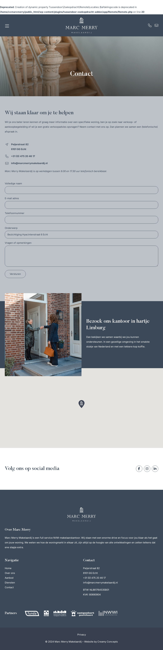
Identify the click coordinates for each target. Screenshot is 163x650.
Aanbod (9, 577)
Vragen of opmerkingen (18, 243)
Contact (9, 587)
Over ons (10, 573)
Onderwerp (11, 228)
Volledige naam (13, 183)
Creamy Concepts (107, 641)
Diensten (10, 582)
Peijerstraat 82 (91, 568)
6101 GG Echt (90, 573)
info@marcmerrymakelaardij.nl (100, 582)
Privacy (81, 634)
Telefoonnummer (14, 213)
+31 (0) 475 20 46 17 (94, 577)
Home (8, 568)
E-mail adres (12, 198)
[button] (81, 404)
